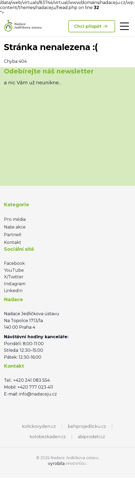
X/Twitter (14, 276)
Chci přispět (91, 26)
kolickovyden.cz (39, 426)
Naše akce (15, 227)
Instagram (14, 283)
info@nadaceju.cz (38, 394)
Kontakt (12, 242)
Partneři (12, 234)
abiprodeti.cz (91, 436)
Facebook (14, 263)
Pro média (15, 219)
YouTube (14, 270)
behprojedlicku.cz (87, 426)
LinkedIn (13, 290)
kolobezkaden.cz (48, 436)
